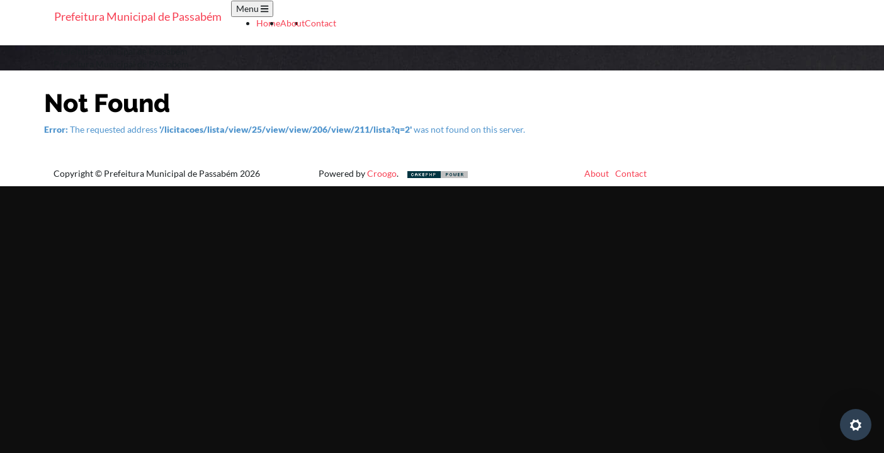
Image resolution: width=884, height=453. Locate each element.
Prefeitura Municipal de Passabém (138, 16)
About (292, 23)
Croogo (382, 173)
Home (268, 23)
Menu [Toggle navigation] (252, 8)
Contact (320, 23)
